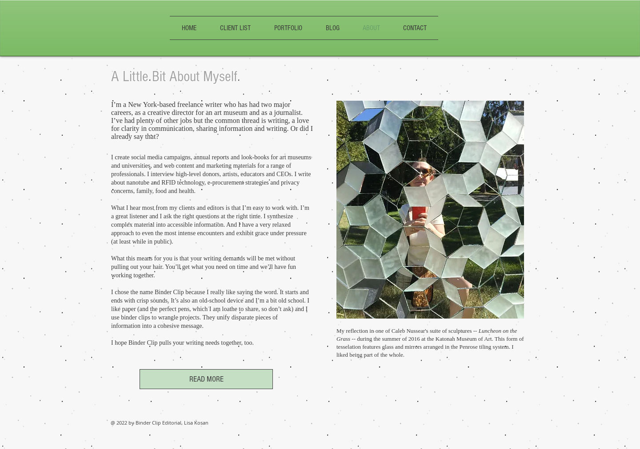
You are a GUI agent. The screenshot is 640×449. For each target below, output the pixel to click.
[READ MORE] (206, 379)
